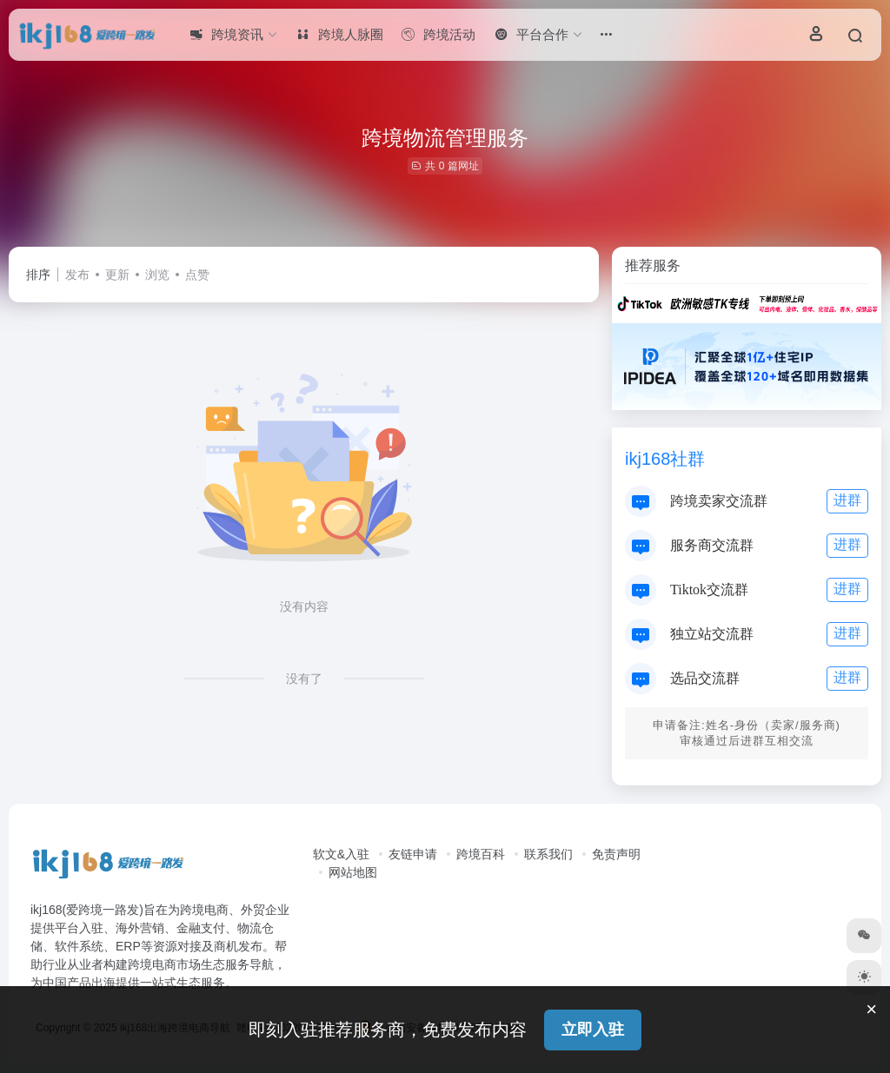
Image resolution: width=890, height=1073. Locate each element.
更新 (117, 274)
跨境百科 (480, 854)
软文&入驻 (341, 854)
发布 (77, 274)
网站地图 (353, 872)
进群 (847, 500)
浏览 (157, 274)
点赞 (197, 274)
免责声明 (616, 854)
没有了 (304, 679)
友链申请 (413, 854)
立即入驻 (592, 1029)
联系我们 (548, 854)
